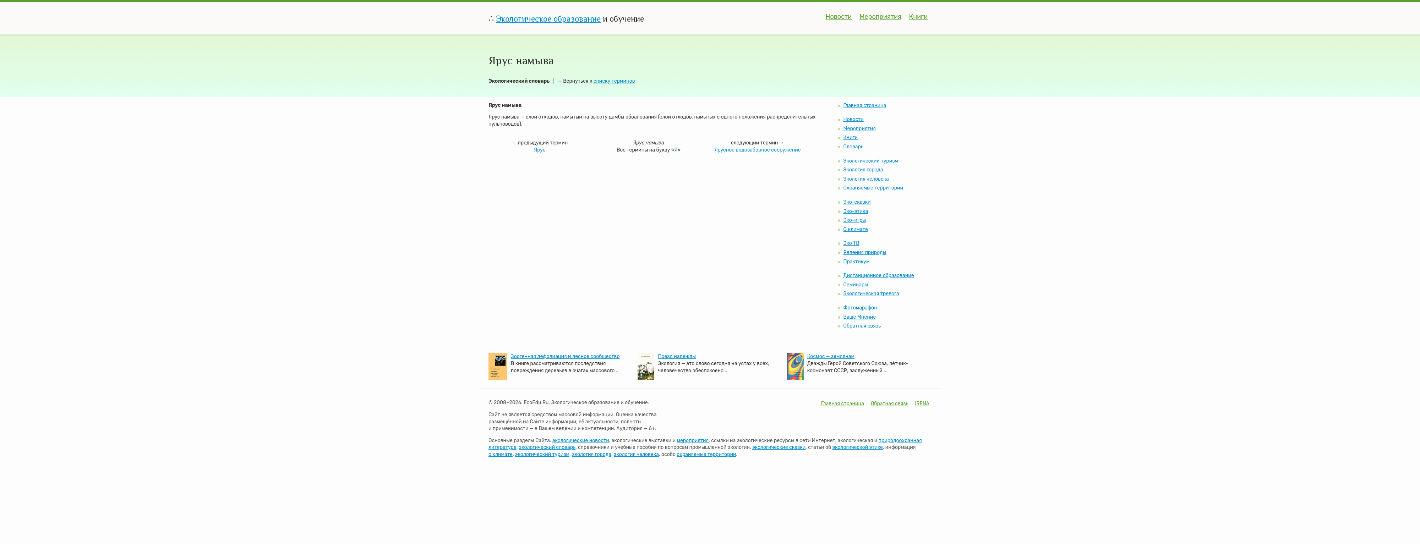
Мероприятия (880, 17)
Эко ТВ (851, 243)
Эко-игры (854, 220)
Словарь (853, 147)
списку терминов (614, 81)
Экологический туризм (870, 161)
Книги (918, 17)
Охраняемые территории (873, 188)
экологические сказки (778, 447)
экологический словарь (547, 447)
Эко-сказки (856, 202)
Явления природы (864, 252)
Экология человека (866, 179)
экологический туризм (542, 454)
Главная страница (864, 106)
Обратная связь (862, 326)
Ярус (539, 150)
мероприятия (693, 441)
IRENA (922, 404)
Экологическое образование (548, 18)
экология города (591, 454)
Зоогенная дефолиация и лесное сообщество (565, 356)
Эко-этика (855, 211)
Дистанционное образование (878, 276)
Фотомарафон (860, 308)
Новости (839, 17)
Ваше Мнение (859, 317)
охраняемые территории (706, 454)
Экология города (863, 170)
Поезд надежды (677, 356)
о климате (500, 454)
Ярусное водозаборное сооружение (757, 150)
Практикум (856, 262)
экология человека (636, 454)
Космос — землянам (830, 356)
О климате (855, 229)
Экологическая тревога (871, 294)
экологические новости (580, 441)
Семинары (855, 285)
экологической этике (857, 447)
